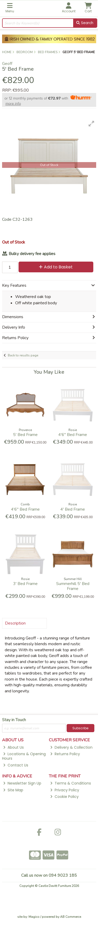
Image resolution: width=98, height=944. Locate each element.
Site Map (13, 790)
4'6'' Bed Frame (72, 435)
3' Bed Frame (25, 584)
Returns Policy (65, 754)
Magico (33, 917)
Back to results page (23, 355)
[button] (91, 123)
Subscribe (80, 728)
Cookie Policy (64, 796)
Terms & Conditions (70, 783)
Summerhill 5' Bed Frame (72, 586)
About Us (13, 747)
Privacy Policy (64, 790)
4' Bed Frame (72, 509)
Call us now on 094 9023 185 (49, 875)
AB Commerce (70, 917)
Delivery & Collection (71, 747)
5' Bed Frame (25, 435)
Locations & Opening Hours (24, 756)
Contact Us (15, 765)
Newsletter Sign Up (22, 783)
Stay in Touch (14, 720)
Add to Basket (56, 267)
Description (15, 623)
